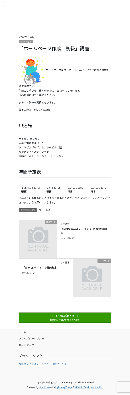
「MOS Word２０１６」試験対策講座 (83, 231)
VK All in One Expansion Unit (89, 387)
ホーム (22, 331)
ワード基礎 (26, 41)
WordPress (44, 387)
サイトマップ (26, 345)
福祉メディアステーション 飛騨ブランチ (43, 364)
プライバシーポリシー (31, 338)
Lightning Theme (63, 387)
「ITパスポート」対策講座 (39, 268)
